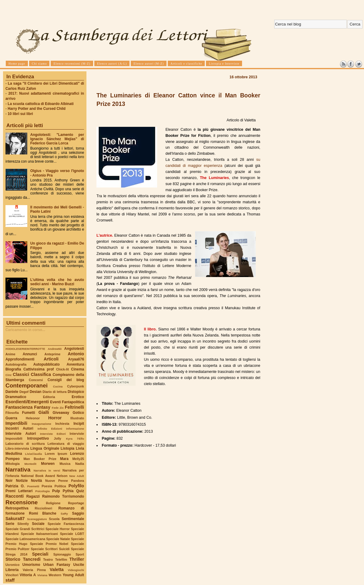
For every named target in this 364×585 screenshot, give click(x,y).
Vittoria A (28, 575)
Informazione (75, 428)
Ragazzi (33, 496)
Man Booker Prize (39, 459)
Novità (36, 480)
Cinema (77, 369)
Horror (55, 417)
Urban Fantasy (56, 565)
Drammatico (15, 397)
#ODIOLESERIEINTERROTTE (25, 348)
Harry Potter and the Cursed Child (37, 109)
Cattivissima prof (38, 369)
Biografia (13, 369)
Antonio (76, 353)
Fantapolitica (73, 402)
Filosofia (12, 412)
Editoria (49, 397)
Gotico (78, 413)
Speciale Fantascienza (66, 524)
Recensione (21, 502)
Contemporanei (26, 385)
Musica (64, 463)
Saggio (78, 513)
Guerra (11, 418)
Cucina (58, 386)
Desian (36, 392)
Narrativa (17, 469)
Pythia (68, 491)
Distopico (76, 392)
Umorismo (31, 565)
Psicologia (42, 491)
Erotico (78, 397)
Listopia (67, 448)
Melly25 (78, 459)
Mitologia (12, 463)
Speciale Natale (58, 539)
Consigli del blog (66, 380)
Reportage (76, 503)
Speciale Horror (58, 529)
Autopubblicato (46, 364)
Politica (60, 486)
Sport (80, 554)
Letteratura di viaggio (65, 443)
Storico (12, 559)
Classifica (41, 374)
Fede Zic (58, 407)
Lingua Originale (44, 448)
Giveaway (61, 413)
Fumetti (28, 413)
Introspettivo (38, 438)
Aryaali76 (76, 359)
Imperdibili (16, 423)
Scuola (54, 519)
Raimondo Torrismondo (63, 496)
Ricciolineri (43, 508)
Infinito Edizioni (50, 428)
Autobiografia (15, 364)
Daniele (11, 392)
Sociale (38, 524)
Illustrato (77, 418)
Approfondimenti (19, 359)
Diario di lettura (54, 392)
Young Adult (73, 575)
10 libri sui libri (20, 114)
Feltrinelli (74, 407)
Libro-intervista (17, 448)
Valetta (57, 569)
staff (10, 580)
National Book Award (38, 476)
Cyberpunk (75, 386)
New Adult (76, 476)
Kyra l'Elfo (75, 438)
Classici (21, 374)
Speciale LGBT (72, 534)
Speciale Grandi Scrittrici (24, 529)
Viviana (42, 575)
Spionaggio (62, 554)
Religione (53, 503)
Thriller (76, 559)
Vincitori (11, 575)
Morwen (48, 464)
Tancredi (32, 559)
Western (55, 575)
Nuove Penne (56, 480)
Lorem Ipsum (56, 453)
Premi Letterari (18, 491)
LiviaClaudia (33, 453)
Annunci (30, 354)
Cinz (8, 375)
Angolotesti (74, 349)
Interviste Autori (20, 433)
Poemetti (33, 486)
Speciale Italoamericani (39, 534)
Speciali (40, 554)
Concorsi (36, 380)
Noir (9, 480)
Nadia (79, 463)
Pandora (77, 480)
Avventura (75, 364)
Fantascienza (18, 407)
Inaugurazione (41, 423)
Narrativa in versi (47, 470)
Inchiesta (62, 423)
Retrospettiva (17, 508)
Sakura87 (15, 518)
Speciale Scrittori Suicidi (50, 549)
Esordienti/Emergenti (27, 401)
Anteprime (53, 354)
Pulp (56, 491)
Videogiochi (76, 570)
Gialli (44, 412)
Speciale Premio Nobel (49, 544)
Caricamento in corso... (25, 330)
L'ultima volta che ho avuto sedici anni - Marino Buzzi (57, 282)
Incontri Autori (19, 428)
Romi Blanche (42, 513)
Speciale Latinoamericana (25, 539)
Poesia (47, 486)
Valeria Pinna (34, 570)
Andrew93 (55, 348)
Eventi (55, 402)
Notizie (22, 480)
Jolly (57, 438)
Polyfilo (76, 485)
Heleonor (33, 418)
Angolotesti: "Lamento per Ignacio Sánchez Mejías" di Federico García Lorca (57, 139)
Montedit (30, 463)
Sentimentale (73, 519)
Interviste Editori (53, 433)
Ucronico (12, 564)
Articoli (51, 359)
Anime (10, 354)
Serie (9, 524)
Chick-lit (62, 369)
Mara (64, 459)
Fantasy (42, 407)
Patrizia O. (15, 486)
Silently (23, 524)
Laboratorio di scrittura (25, 443)
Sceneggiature (37, 519)
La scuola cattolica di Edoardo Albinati (40, 104)
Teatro (48, 559)
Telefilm (61, 559)
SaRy (64, 513)
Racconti (14, 496)
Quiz (80, 491)
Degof (24, 392)
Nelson (62, 476)
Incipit (78, 423)
